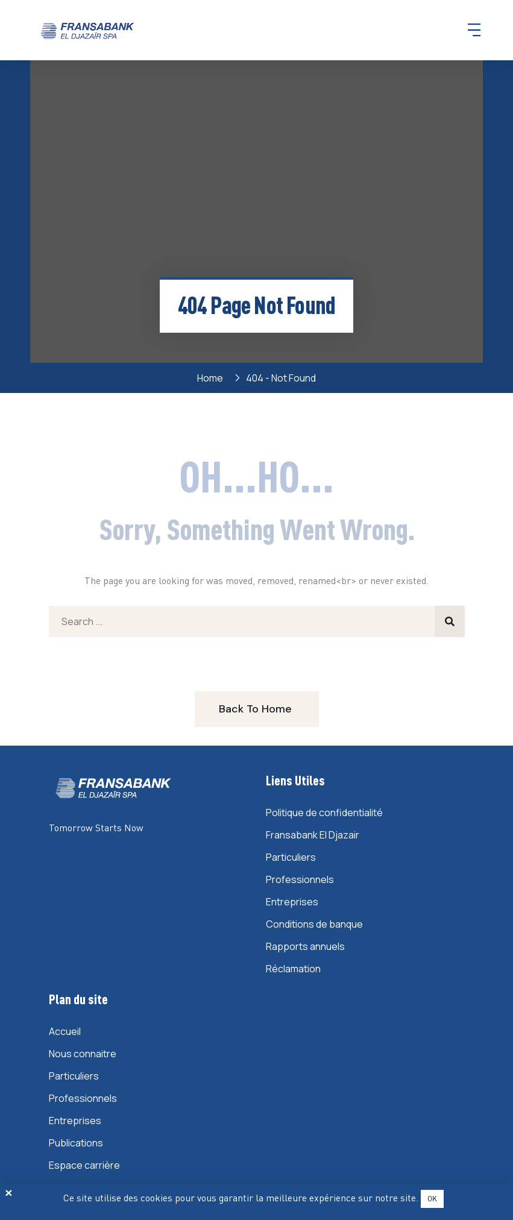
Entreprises (292, 901)
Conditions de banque (314, 924)
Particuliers (291, 857)
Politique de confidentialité (324, 812)
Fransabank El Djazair (312, 834)
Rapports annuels (305, 946)
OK (432, 1198)
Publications (76, 1142)
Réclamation (293, 968)
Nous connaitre (82, 1053)
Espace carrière (84, 1165)
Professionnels (300, 879)
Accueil (65, 1031)
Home (212, 378)
